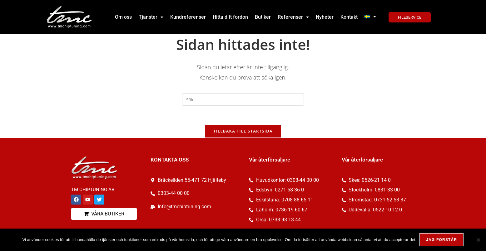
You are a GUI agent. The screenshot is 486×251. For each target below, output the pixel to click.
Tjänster (151, 17)
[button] (151, 17)
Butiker (263, 17)
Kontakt (349, 17)
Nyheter (325, 17)
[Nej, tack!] (478, 240)
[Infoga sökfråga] (243, 99)
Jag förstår (441, 240)
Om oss (123, 17)
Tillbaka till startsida (243, 131)
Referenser (293, 17)
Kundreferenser (188, 17)
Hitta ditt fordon (230, 17)
